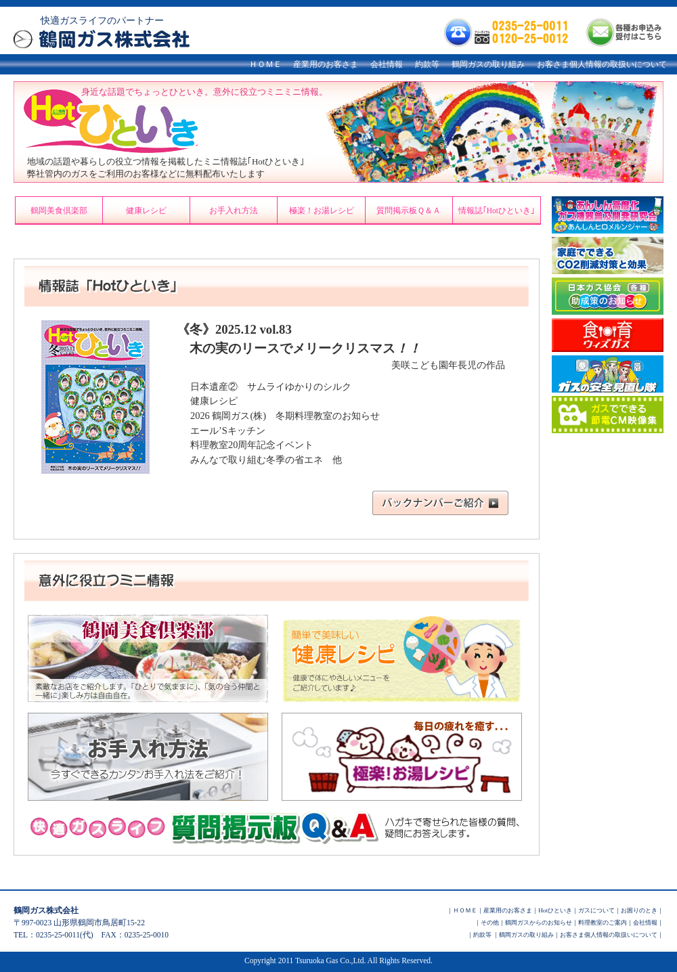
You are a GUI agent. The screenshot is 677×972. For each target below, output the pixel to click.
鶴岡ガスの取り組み (488, 64)
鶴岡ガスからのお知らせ (538, 922)
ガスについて (596, 910)
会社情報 (386, 64)
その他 (490, 922)
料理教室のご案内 (602, 922)
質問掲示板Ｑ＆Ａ (408, 210)
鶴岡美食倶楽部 (58, 210)
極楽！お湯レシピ (321, 210)
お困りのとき (639, 910)
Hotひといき (555, 910)
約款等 (427, 64)
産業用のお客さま (325, 64)
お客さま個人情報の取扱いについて (602, 64)
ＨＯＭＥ (265, 64)
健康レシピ (146, 210)
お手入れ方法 (233, 210)
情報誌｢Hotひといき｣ (496, 210)
